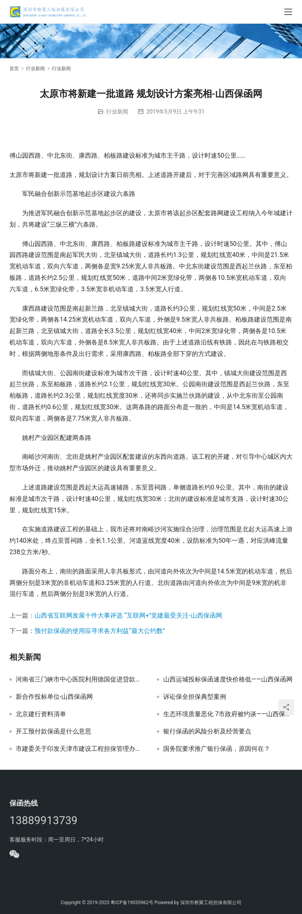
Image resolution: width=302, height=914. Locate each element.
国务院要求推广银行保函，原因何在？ (216, 748)
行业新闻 (117, 111)
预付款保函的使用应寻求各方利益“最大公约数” (100, 631)
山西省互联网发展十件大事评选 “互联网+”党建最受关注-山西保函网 (128, 615)
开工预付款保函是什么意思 (53, 731)
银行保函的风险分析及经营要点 (207, 731)
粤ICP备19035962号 (131, 902)
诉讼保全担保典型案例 (194, 696)
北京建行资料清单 (41, 714)
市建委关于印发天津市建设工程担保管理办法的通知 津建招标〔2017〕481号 (80, 748)
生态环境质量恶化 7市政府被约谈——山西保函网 (228, 714)
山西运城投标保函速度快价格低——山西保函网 (228, 679)
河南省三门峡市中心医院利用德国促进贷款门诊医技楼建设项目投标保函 (80, 679)
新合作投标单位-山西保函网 (54, 696)
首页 (14, 68)
